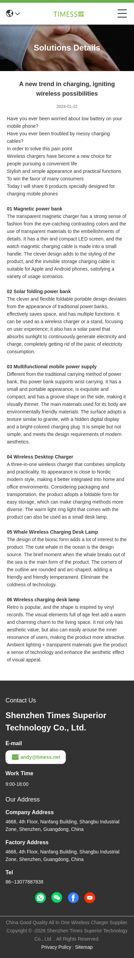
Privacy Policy (56, 947)
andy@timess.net (35, 757)
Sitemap (84, 947)
